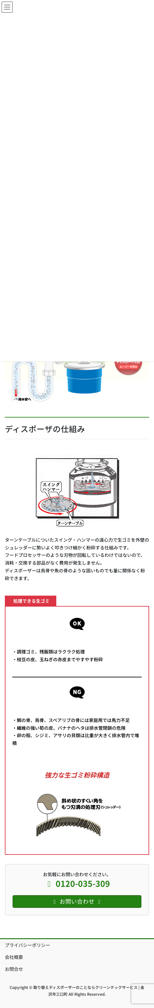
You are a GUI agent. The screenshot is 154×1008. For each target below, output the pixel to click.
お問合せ (14, 969)
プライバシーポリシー (27, 945)
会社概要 (14, 957)
